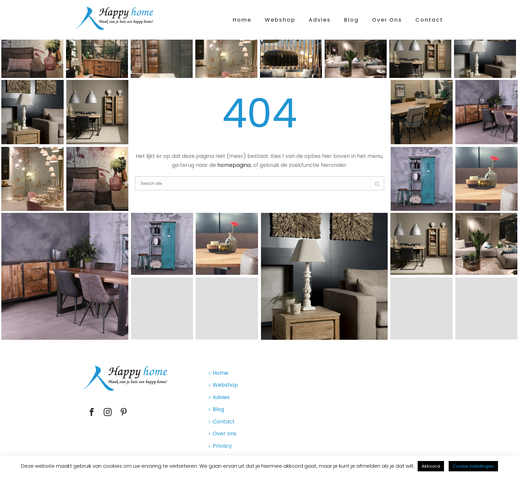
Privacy (220, 446)
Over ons (387, 20)
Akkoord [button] (431, 466)
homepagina (234, 165)
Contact (429, 20)
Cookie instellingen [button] (473, 466)
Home (242, 20)
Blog (351, 20)
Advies (320, 20)
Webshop (280, 20)
